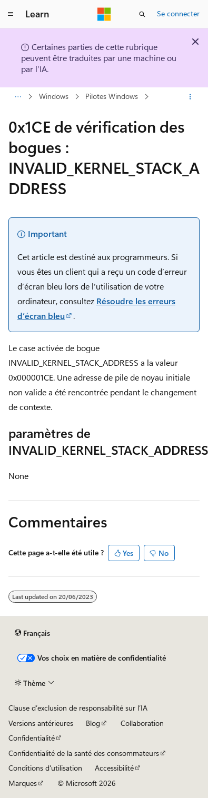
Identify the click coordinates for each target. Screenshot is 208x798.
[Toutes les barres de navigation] (17, 96)
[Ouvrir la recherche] (142, 14)
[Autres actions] (190, 96)
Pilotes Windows (111, 97)
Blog (93, 723)
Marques (22, 783)
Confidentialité (31, 738)
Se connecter (178, 13)
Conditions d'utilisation (45, 768)
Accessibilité (114, 768)
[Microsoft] (104, 14)
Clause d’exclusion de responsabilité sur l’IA (77, 708)
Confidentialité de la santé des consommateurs (83, 753)
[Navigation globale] (10, 14)
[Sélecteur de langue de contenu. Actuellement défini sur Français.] (32, 633)
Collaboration (142, 723)
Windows (53, 97)
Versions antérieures (40, 723)
